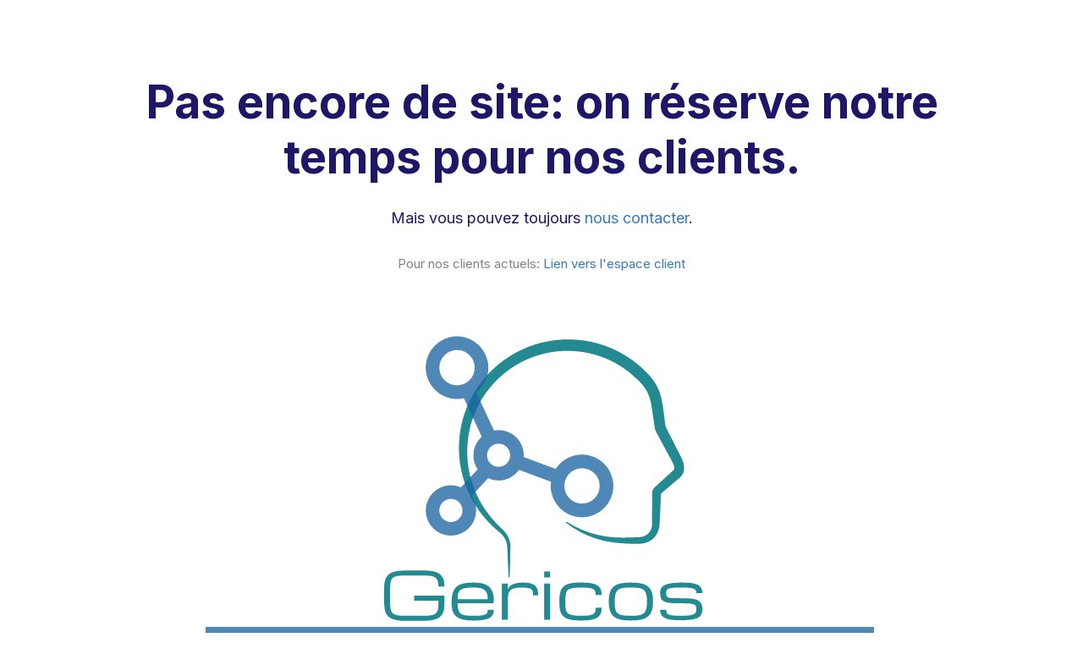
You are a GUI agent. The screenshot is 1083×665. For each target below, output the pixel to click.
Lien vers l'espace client (614, 264)
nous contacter (637, 218)
